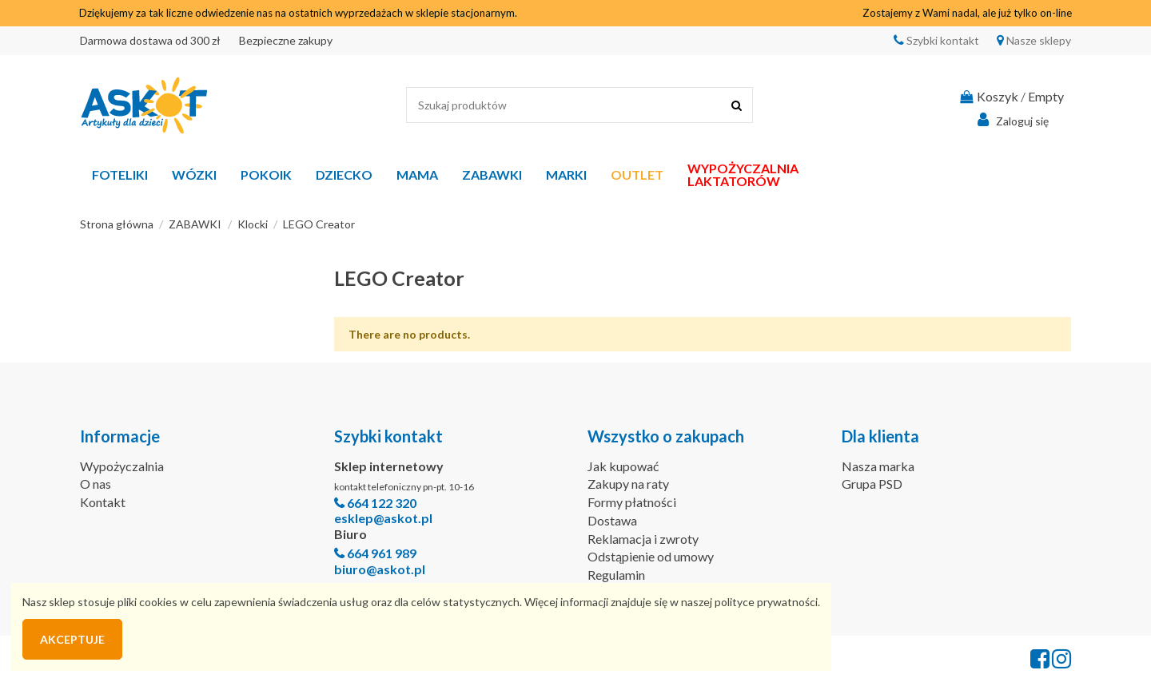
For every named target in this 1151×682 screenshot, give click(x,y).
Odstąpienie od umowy (650, 556)
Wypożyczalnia (122, 466)
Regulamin (616, 574)
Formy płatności (631, 502)
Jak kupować (623, 466)
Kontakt (102, 502)
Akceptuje (72, 639)
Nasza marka (878, 466)
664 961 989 (381, 553)
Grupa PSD (872, 483)
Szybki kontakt (941, 40)
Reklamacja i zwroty (643, 538)
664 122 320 (381, 502)
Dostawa (612, 520)
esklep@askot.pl (383, 517)
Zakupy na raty (628, 483)
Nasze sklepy (1037, 40)
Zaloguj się (1011, 120)
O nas (95, 483)
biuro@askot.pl (379, 569)
